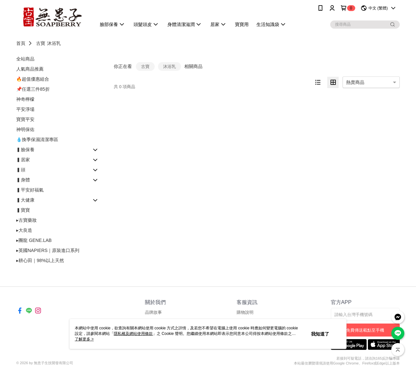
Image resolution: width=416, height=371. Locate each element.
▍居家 (23, 159)
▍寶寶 (23, 210)
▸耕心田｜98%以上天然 (40, 260)
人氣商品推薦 (30, 69)
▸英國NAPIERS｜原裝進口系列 (47, 250)
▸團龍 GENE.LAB (34, 240)
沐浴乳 (54, 43)
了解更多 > (84, 339)
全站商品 (25, 58)
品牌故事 (153, 312)
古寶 (40, 43)
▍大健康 (25, 200)
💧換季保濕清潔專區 (37, 139)
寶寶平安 (25, 119)
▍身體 (23, 179)
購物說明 (245, 312)
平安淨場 (25, 109)
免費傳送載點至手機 (365, 330)
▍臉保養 (25, 149)
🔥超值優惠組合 (32, 79)
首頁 (20, 43)
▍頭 (20, 169)
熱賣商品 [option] (355, 82)
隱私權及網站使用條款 (133, 333)
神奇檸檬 (25, 99)
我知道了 (320, 334)
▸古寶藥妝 (26, 220)
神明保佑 (25, 129)
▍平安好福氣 (30, 189)
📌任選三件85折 (33, 89)
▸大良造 (24, 230)
